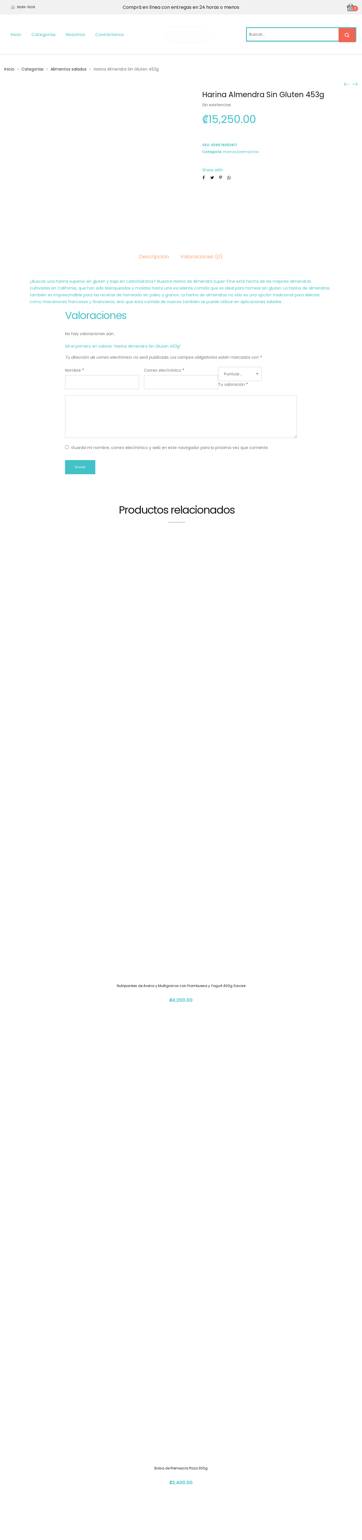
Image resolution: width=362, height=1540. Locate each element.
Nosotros (75, 34)
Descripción (154, 256)
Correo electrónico (164, 370)
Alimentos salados (69, 69)
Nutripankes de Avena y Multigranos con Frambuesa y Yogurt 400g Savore (181, 720)
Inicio (16, 34)
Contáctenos (109, 34)
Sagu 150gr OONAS (181, 1153)
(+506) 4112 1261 (270, 1467)
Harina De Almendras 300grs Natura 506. (181, 1370)
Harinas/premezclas (241, 151)
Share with (212, 170)
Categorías (43, 34)
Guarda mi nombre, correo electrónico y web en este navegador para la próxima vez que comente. (170, 447)
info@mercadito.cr (273, 1478)
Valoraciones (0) (201, 256)
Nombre (74, 370)
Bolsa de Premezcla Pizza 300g (181, 937)
